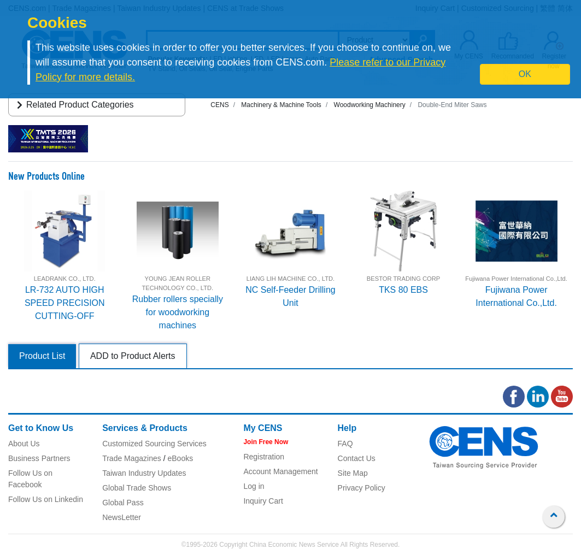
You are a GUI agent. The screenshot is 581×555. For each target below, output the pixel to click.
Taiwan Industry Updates (144, 473)
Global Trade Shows (136, 487)
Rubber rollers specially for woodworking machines (177, 312)
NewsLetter (121, 517)
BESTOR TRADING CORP (403, 278)
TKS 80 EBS (403, 289)
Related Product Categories (73, 104)
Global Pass (122, 502)
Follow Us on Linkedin (45, 499)
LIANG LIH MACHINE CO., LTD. (290, 278)
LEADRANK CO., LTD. (65, 278)
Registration (263, 456)
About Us (24, 443)
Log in (253, 486)
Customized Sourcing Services (154, 443)
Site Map (353, 473)
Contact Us (356, 458)
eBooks (180, 458)
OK (525, 74)
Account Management (280, 471)
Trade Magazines (131, 458)
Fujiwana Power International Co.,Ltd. (516, 278)
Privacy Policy (361, 487)
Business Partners (39, 458)
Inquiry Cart (263, 501)
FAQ (345, 443)
